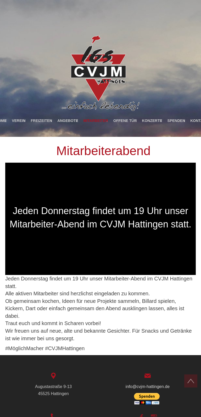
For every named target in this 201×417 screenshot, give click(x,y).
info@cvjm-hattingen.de (148, 386)
